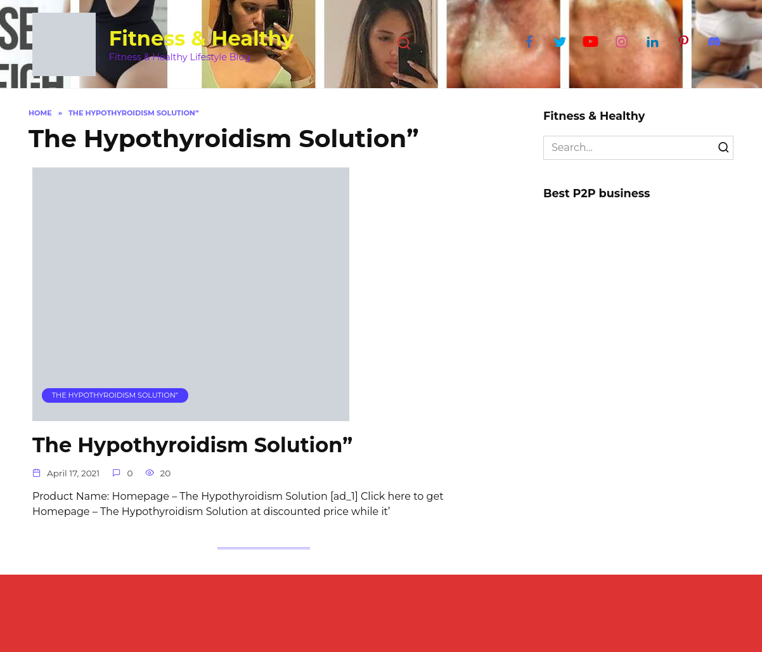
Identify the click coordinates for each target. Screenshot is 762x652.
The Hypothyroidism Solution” (192, 445)
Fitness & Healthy (201, 38)
